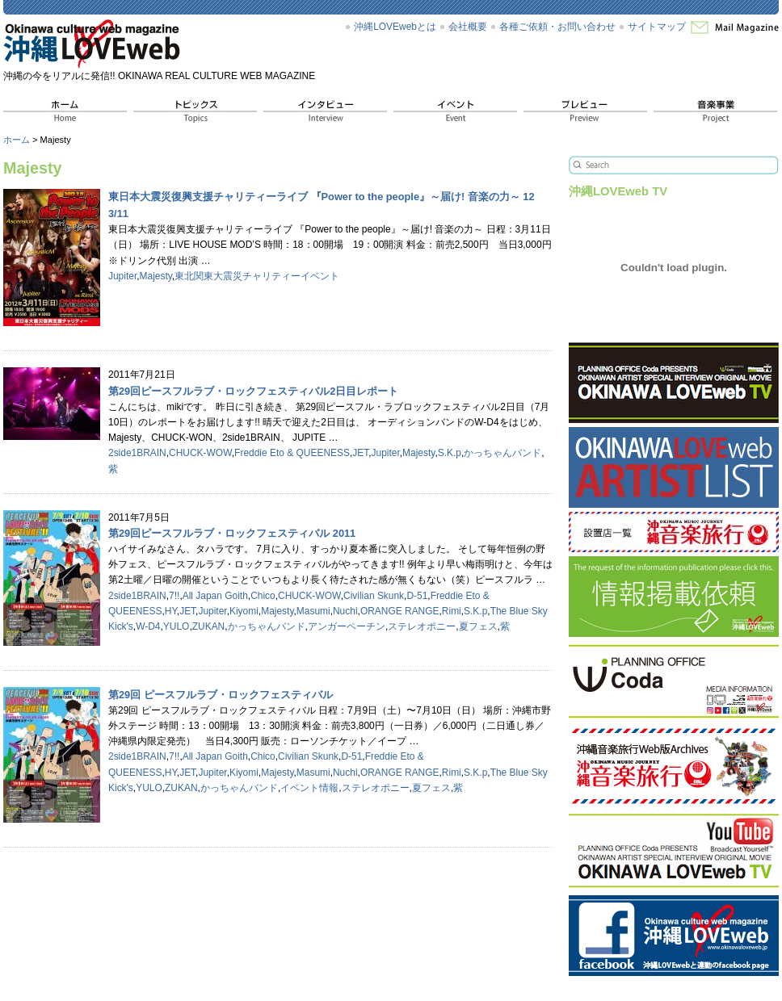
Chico (262, 595)
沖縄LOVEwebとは (395, 26)
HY (171, 611)
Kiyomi (244, 611)
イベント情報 (309, 788)
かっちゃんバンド (502, 453)
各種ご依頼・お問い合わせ (557, 26)
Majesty (156, 276)
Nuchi (345, 611)
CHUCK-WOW (200, 453)
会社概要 (467, 26)
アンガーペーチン (346, 626)
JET (360, 453)
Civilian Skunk (373, 595)
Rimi (451, 611)
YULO (176, 626)
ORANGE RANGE (399, 611)
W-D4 (148, 626)
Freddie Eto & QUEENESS (292, 453)
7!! (174, 595)
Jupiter (122, 276)
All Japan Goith (215, 595)
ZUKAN (208, 626)
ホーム (16, 139)
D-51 (416, 595)
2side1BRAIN (137, 453)
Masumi (313, 611)
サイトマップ (657, 26)
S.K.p (449, 453)
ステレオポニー (422, 626)
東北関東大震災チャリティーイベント (256, 276)
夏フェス (478, 626)
